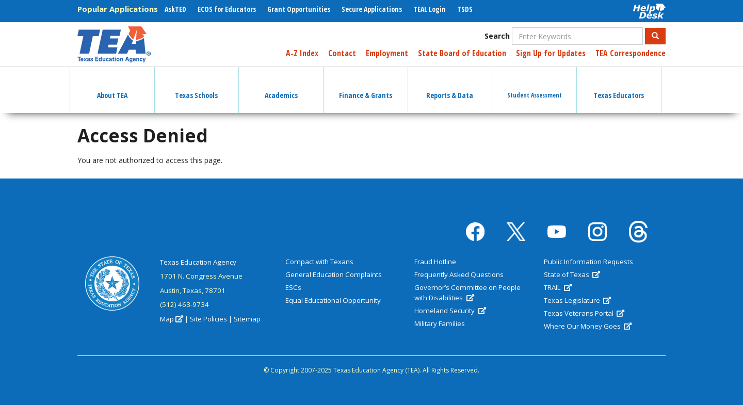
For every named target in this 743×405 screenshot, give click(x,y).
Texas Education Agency (198, 262)
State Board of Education (462, 53)
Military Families (439, 323)
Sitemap (247, 318)
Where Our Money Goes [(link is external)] (588, 326)
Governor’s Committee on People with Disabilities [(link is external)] (467, 292)
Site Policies (208, 318)
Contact (342, 53)
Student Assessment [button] (534, 86)
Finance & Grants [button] (365, 86)
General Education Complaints (333, 274)
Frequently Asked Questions (459, 274)
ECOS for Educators (227, 9)
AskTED (175, 9)
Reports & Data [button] (449, 86)
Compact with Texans (319, 261)
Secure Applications (372, 9)
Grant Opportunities (298, 9)
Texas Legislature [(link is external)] (577, 300)
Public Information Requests (588, 261)
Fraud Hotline (435, 261)
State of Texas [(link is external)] (572, 274)
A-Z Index (302, 53)
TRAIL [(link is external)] (558, 287)
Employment (387, 53)
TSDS (465, 9)
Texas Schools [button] (196, 86)
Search (497, 36)
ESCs (293, 287)
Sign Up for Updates (551, 53)
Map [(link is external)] (171, 318)
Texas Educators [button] (618, 86)
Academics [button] (281, 86)
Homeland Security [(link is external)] (450, 310)
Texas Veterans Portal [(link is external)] (584, 313)
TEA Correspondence (630, 53)
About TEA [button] (112, 86)
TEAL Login (429, 9)
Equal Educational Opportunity (333, 300)
